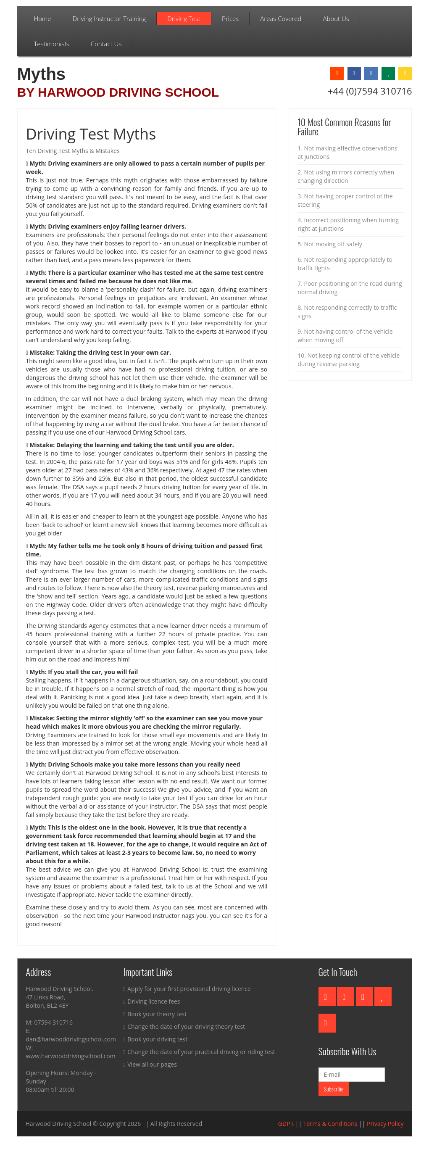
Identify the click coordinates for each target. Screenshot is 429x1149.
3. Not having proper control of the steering (344, 200)
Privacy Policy (385, 1124)
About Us (336, 18)
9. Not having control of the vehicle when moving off (345, 335)
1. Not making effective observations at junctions (347, 152)
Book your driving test (156, 1039)
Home (42, 18)
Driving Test (183, 18)
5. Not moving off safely (329, 244)
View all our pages (150, 1064)
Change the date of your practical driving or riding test (199, 1052)
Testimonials (51, 44)
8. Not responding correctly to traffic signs (347, 311)
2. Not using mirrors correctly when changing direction (345, 176)
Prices (230, 18)
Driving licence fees (152, 1001)
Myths (41, 74)
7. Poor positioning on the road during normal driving (349, 287)
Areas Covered (280, 18)
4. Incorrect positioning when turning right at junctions (348, 224)
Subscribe (334, 1088)
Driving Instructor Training (109, 18)
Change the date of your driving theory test (184, 1026)
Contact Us (106, 44)
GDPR (286, 1124)
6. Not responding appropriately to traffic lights (344, 264)
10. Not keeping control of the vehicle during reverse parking (348, 359)
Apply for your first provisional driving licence (187, 989)
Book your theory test (155, 1014)
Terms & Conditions (330, 1124)
